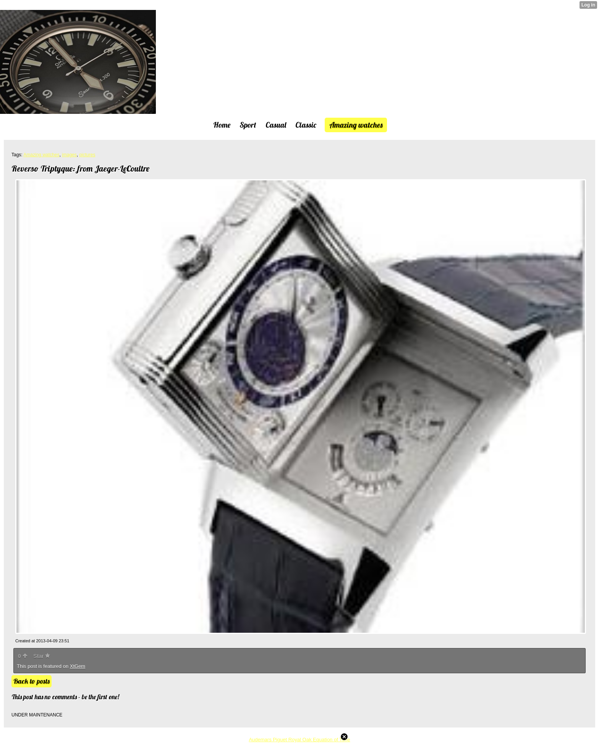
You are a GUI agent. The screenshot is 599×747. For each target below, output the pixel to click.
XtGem (77, 666)
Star (41, 656)
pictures (87, 154)
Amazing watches (41, 154)
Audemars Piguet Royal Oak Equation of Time (299, 739)
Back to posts (31, 681)
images (69, 154)
